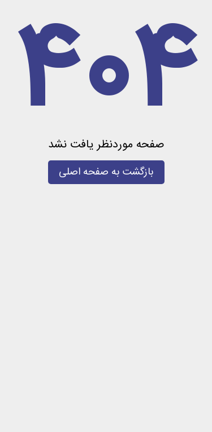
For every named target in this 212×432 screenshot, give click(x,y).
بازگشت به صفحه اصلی (106, 172)
